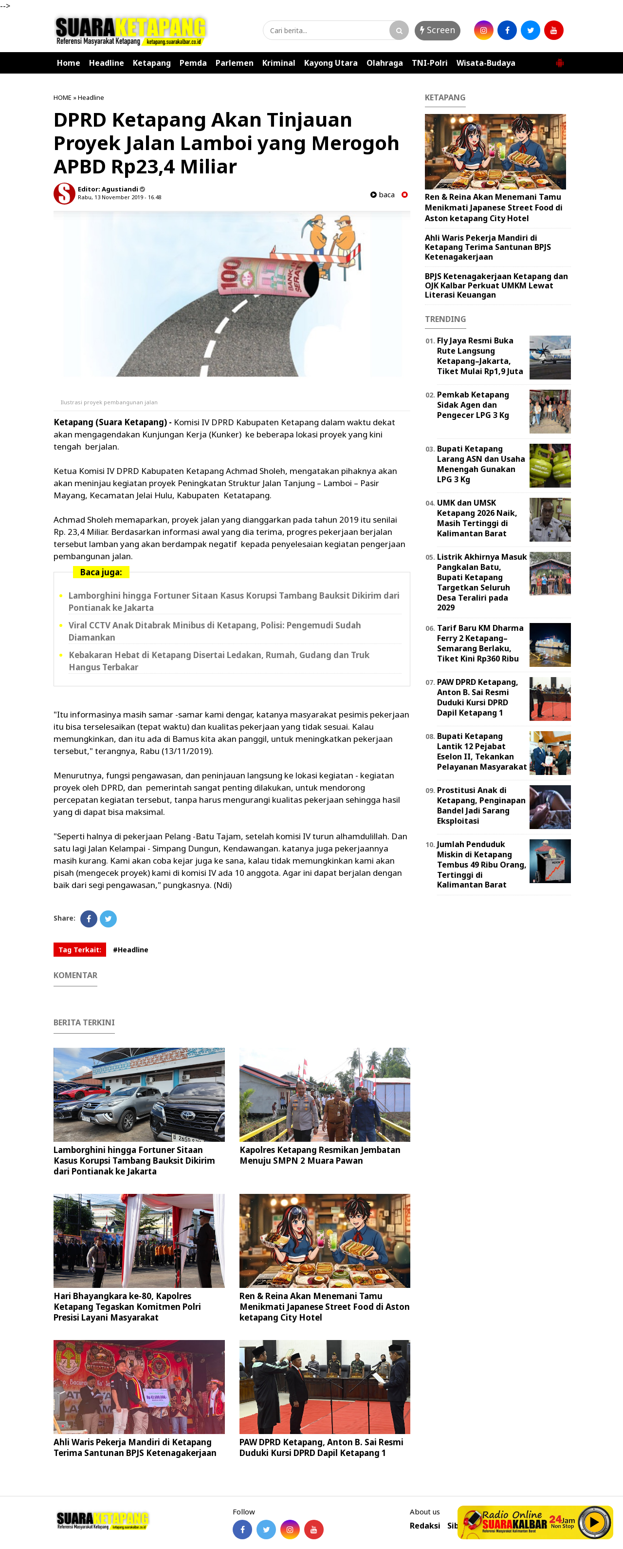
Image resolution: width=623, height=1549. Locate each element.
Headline (106, 62)
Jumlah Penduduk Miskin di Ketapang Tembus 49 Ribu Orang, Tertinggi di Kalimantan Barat (482, 864)
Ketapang (152, 62)
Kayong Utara (331, 62)
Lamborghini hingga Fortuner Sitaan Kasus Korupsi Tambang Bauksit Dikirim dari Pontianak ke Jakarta (134, 1160)
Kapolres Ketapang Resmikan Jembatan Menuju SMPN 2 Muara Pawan (320, 1155)
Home (68, 62)
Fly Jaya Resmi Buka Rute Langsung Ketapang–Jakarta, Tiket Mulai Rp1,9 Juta (480, 355)
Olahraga (384, 62)
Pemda (193, 62)
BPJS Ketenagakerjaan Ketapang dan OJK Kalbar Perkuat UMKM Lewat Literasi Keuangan (496, 285)
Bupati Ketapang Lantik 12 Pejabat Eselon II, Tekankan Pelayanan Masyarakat (482, 751)
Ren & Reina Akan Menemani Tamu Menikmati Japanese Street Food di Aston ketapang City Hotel (324, 1306)
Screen (437, 30)
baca (382, 194)
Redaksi (425, 1526)
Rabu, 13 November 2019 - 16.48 (119, 197)
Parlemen (235, 62)
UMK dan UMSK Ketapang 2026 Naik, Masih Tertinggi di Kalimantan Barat (477, 517)
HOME (63, 97)
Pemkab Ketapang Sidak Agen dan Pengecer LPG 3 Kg (473, 404)
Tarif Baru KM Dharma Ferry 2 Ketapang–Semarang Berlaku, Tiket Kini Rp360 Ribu (480, 643)
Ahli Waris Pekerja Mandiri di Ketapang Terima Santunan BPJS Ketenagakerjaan (135, 1447)
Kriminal (278, 62)
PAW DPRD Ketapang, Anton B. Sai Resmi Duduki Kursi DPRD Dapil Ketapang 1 (321, 1447)
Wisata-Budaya (486, 62)
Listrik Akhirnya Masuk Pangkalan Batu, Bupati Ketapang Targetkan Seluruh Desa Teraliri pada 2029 (482, 582)
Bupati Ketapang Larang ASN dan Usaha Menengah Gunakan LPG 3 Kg (481, 463)
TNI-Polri (430, 62)
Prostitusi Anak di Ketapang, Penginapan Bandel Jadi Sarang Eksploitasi (481, 805)
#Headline (130, 949)
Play (595, 1522)
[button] (560, 59)
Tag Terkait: (79, 949)
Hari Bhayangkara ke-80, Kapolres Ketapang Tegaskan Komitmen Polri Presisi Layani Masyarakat (127, 1306)
